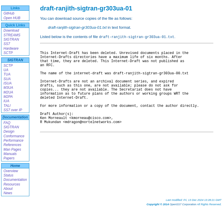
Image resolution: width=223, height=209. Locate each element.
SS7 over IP (12, 110)
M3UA (8, 88)
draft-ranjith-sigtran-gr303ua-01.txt (77, 27)
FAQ (6, 123)
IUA (6, 101)
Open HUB (11, 18)
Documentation (15, 117)
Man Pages (12, 149)
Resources (11, 184)
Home (15, 166)
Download (11, 30)
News (7, 193)
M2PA (8, 97)
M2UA (8, 92)
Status (8, 175)
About (7, 189)
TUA (6, 74)
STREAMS (11, 35)
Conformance (13, 136)
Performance (13, 140)
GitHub (8, 13)
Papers (9, 158)
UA (5, 70)
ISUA (7, 83)
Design (8, 131)
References (12, 145)
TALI (6, 106)
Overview (10, 171)
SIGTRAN (11, 39)
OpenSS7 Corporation (183, 204)
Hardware (11, 48)
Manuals (10, 154)
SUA (7, 79)
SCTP (8, 53)
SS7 (6, 44)
